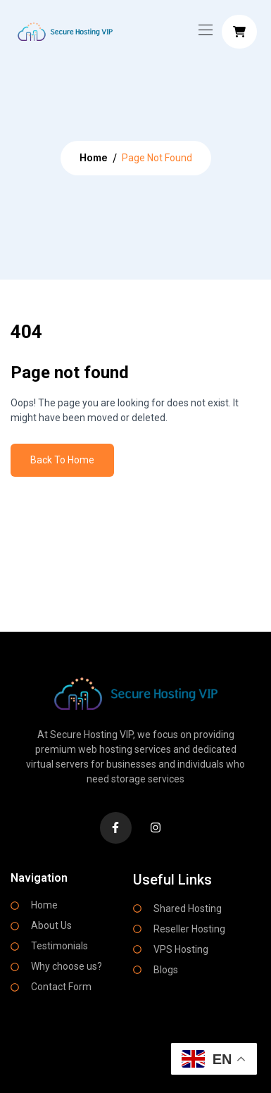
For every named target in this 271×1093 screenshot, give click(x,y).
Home (94, 157)
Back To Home (62, 460)
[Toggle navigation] (204, 29)
